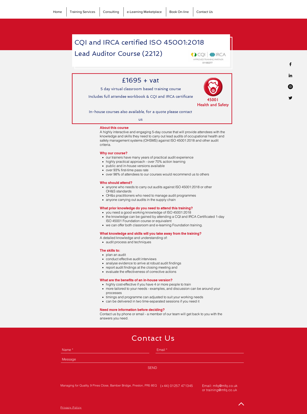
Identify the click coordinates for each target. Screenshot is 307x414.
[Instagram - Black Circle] (290, 86)
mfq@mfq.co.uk (225, 386)
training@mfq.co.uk (221, 390)
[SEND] (152, 367)
